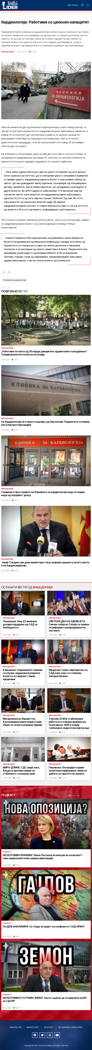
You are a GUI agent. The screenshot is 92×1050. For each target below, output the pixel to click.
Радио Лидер (9, 5)
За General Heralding (70, 1027)
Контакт (49, 1027)
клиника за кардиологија (15, 280)
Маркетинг (32, 1027)
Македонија (7, 51)
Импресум (16, 1027)
